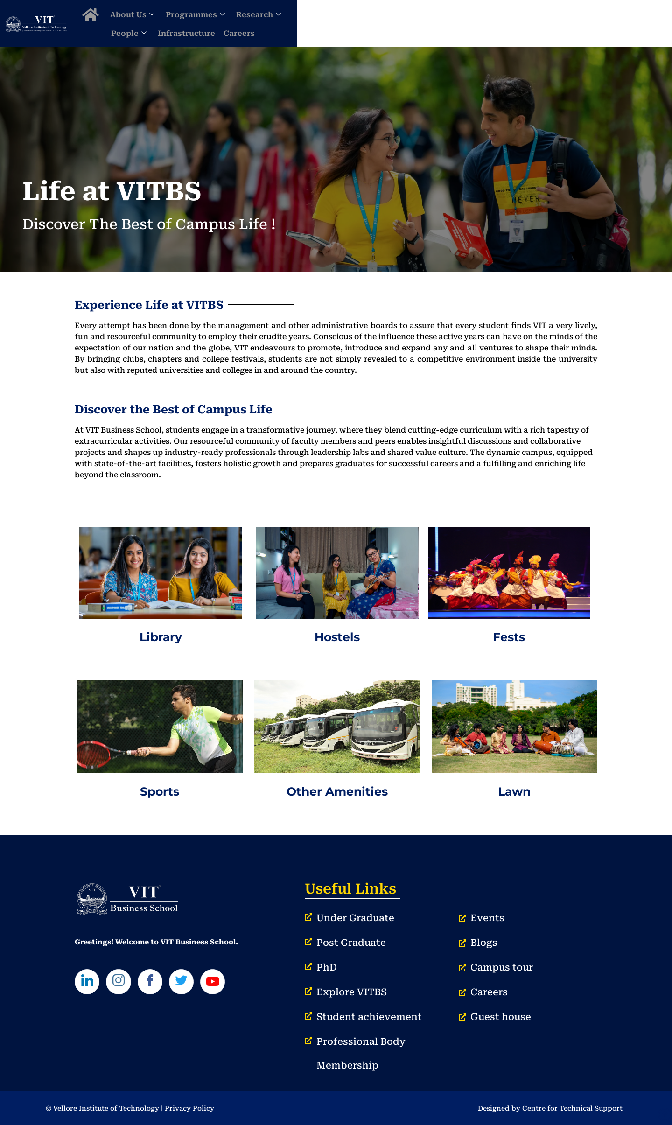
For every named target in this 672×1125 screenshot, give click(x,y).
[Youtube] (227, 983)
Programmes (353, 23)
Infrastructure (525, 23)
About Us (290, 23)
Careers (578, 23)
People (468, 23)
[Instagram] (123, 983)
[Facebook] (158, 983)
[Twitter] (192, 983)
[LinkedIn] (89, 983)
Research (416, 23)
